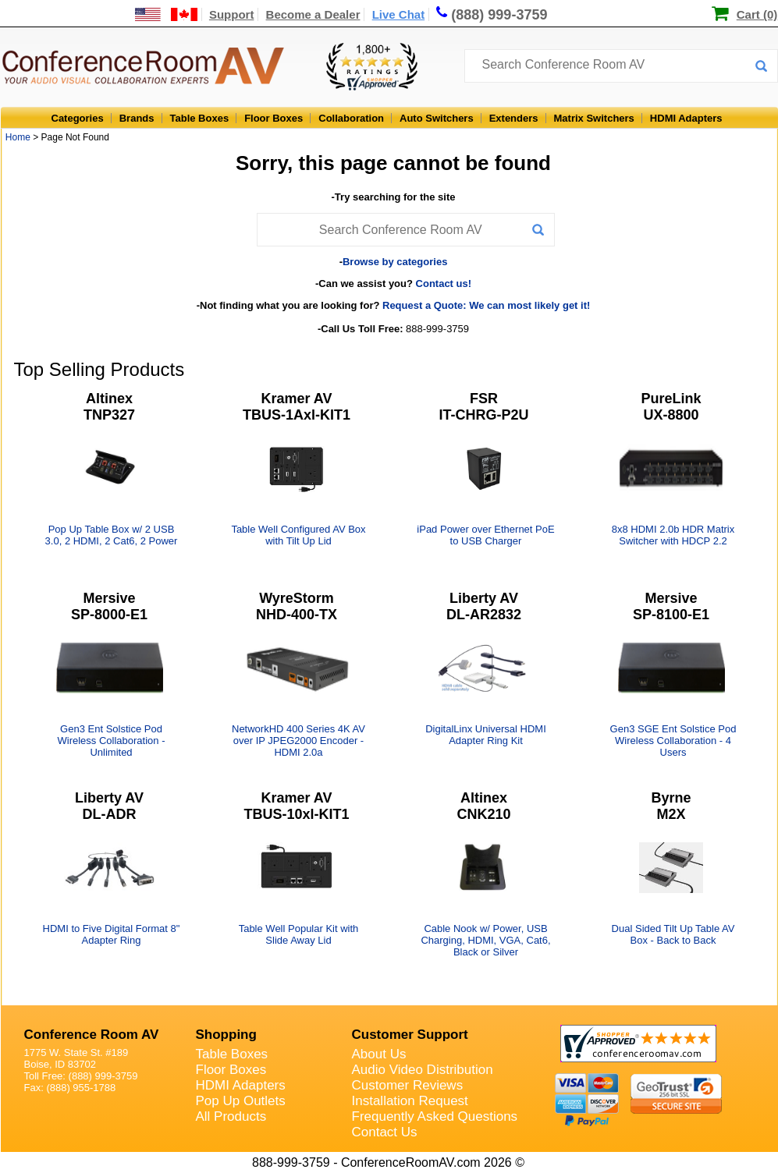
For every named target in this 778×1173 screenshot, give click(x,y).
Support (231, 14)
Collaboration (351, 118)
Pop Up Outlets (241, 1100)
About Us (379, 1054)
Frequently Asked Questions (435, 1116)
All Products (231, 1116)
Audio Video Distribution (422, 1069)
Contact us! (444, 283)
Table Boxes (199, 118)
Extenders (513, 118)
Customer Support (410, 1034)
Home (17, 137)
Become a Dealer (313, 14)
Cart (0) (757, 14)
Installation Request (410, 1100)
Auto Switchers (437, 118)
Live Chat (398, 14)
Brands (137, 118)
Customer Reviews (408, 1085)
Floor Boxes (273, 118)
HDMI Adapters (686, 118)
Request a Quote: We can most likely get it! (486, 305)
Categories (78, 118)
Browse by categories (395, 262)
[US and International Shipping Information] (166, 14)
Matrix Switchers (594, 118)
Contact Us (384, 1132)
